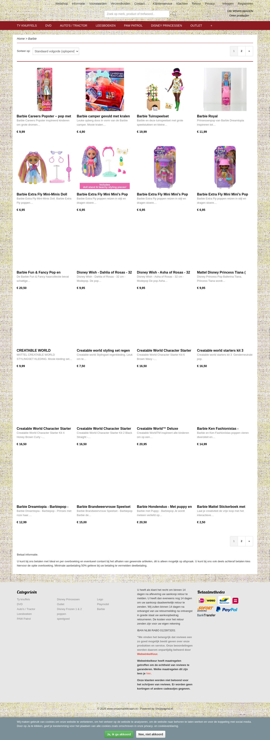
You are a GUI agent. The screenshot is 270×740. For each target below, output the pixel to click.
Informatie (78, 3)
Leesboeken (106, 25)
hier (148, 673)
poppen (61, 613)
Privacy (210, 3)
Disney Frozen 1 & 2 (69, 609)
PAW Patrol (133, 25)
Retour (196, 3)
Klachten (182, 3)
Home (21, 38)
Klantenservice (162, 3)
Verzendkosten (120, 3)
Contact (139, 3)
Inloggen (228, 3)
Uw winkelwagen (240, 11)
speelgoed (63, 618)
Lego (100, 599)
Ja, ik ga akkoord (119, 734)
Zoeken (173, 14)
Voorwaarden (98, 3)
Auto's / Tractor (73, 25)
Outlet (196, 25)
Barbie (32, 38)
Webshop (61, 3)
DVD (48, 25)
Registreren (245, 3)
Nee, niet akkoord (150, 734)
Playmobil (103, 604)
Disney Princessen (166, 25)
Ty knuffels (27, 25)
